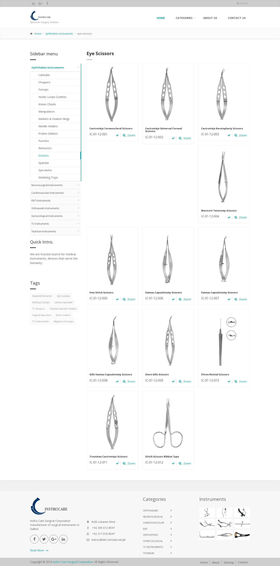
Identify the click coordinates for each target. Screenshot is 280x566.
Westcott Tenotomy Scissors (219, 210)
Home (161, 18)
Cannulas (44, 75)
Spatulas (43, 163)
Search (242, 3)
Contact (243, 562)
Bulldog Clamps (41, 302)
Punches (43, 141)
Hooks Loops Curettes (52, 97)
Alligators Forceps (63, 321)
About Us (210, 18)
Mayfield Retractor (42, 296)
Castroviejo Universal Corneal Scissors (163, 130)
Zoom (129, 135)
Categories (184, 18)
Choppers (44, 82)
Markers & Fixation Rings (54, 119)
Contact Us (237, 18)
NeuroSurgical (153, 516)
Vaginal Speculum (41, 315)
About (215, 562)
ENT (145, 529)
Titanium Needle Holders (63, 308)
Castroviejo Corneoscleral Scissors (110, 128)
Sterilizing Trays (48, 177)
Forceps (43, 89)
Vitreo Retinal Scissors (215, 374)
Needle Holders (48, 126)
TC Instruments (40, 321)
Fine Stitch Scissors (101, 292)
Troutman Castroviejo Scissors (108, 456)
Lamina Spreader (63, 302)
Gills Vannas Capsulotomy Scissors (110, 374)
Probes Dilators (48, 133)
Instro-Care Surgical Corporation (73, 562)
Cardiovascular (153, 522)
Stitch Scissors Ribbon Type (162, 456)
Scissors (43, 155)
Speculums (45, 170)
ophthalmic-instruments (59, 33)
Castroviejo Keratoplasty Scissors (222, 128)
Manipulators (46, 111)
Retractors (44, 148)
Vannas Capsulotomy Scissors (163, 292)
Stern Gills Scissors (157, 374)
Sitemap (229, 562)
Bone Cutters (63, 315)
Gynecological (153, 541)
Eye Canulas (63, 296)
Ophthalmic (150, 510)
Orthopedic (150, 535)
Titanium (148, 553)
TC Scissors (38, 308)
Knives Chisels (47, 104)
